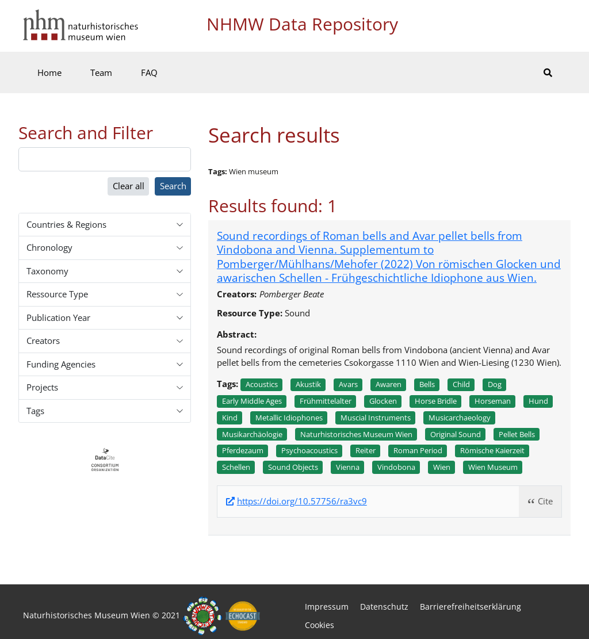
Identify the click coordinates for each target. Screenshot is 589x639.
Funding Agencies (60, 364)
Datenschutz (384, 606)
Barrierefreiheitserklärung (470, 606)
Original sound (455, 434)
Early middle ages (252, 401)
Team (101, 72)
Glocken (383, 401)
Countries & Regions (66, 224)
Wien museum (493, 467)
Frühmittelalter (325, 401)
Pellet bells (517, 434)
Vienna (347, 467)
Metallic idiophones (289, 417)
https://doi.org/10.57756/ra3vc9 (302, 501)
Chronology (49, 247)
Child (461, 384)
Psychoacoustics (309, 450)
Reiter (365, 450)
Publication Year (58, 317)
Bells (427, 384)
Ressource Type (57, 294)
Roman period (417, 450)
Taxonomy (47, 271)
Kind (230, 417)
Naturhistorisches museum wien (356, 434)
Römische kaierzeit (492, 450)
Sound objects (293, 467)
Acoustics (262, 384)
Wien (441, 467)
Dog (495, 384)
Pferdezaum (242, 450)
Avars (348, 384)
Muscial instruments (376, 417)
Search (173, 186)
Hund (538, 401)
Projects (42, 387)
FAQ (149, 72)
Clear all (128, 186)
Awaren (388, 384)
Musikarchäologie (252, 434)
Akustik (308, 384)
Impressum (327, 606)
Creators (43, 340)
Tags (35, 410)
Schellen (236, 467)
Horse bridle (436, 401)
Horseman (493, 401)
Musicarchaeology (460, 417)
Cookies (319, 624)
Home (49, 72)
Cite (545, 501)
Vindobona (396, 467)
